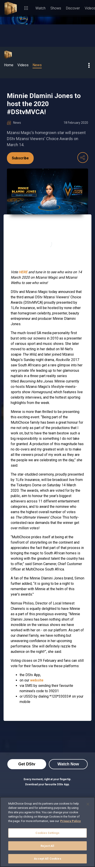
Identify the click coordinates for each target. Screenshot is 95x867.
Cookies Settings (47, 833)
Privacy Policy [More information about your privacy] (70, 821)
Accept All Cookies (47, 858)
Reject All (47, 846)
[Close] (88, 804)
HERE (23, 272)
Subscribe (20, 158)
